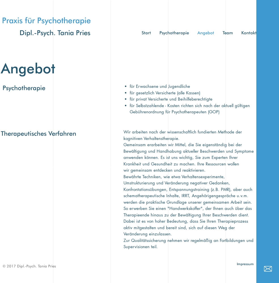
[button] (227, 33)
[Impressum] (245, 264)
